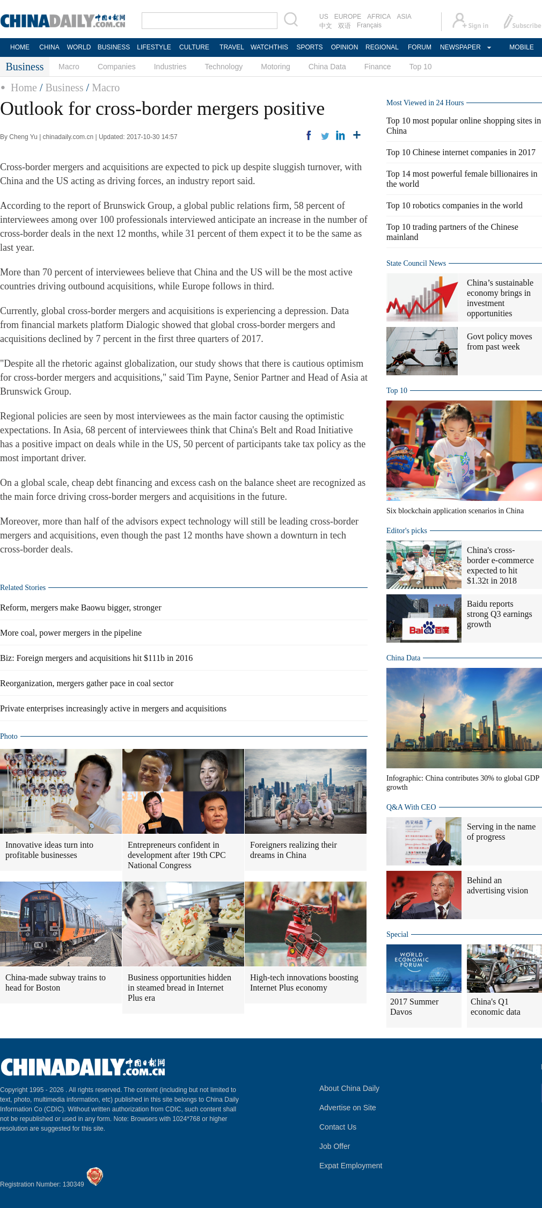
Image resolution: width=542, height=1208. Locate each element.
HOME (20, 47)
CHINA (49, 47)
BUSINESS (114, 47)
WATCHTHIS (269, 47)
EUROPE (348, 16)
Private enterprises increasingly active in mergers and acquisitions (113, 708)
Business (64, 87)
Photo (9, 736)
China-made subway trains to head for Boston (55, 982)
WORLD (79, 47)
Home (24, 87)
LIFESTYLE (154, 47)
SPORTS (309, 47)
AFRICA (379, 16)
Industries (170, 66)
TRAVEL (231, 47)
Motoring (275, 66)
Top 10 (420, 66)
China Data (327, 66)
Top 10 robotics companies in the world (454, 205)
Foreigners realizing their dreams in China (293, 850)
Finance (377, 66)
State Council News (416, 263)
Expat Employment (351, 1165)
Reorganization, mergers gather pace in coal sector (86, 683)
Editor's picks (406, 531)
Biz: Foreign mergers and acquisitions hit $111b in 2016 (96, 658)
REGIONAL (382, 47)
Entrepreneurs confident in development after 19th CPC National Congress (177, 855)
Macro (68, 66)
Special (397, 934)
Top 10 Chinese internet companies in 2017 (461, 152)
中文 (325, 26)
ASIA (404, 16)
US (323, 16)
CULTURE (194, 47)
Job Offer (334, 1146)
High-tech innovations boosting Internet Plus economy (304, 982)
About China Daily (349, 1088)
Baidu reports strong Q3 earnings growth (499, 614)
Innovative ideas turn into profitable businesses (49, 850)
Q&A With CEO (411, 807)
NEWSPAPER (460, 47)
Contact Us (337, 1127)
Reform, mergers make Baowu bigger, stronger (81, 607)
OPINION (344, 47)
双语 (344, 26)
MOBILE (521, 47)
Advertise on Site (347, 1107)
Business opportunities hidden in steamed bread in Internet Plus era (179, 987)
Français (369, 25)
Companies (117, 66)
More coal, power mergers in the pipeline (71, 632)
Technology (223, 66)
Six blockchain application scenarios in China (455, 511)
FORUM (419, 47)
